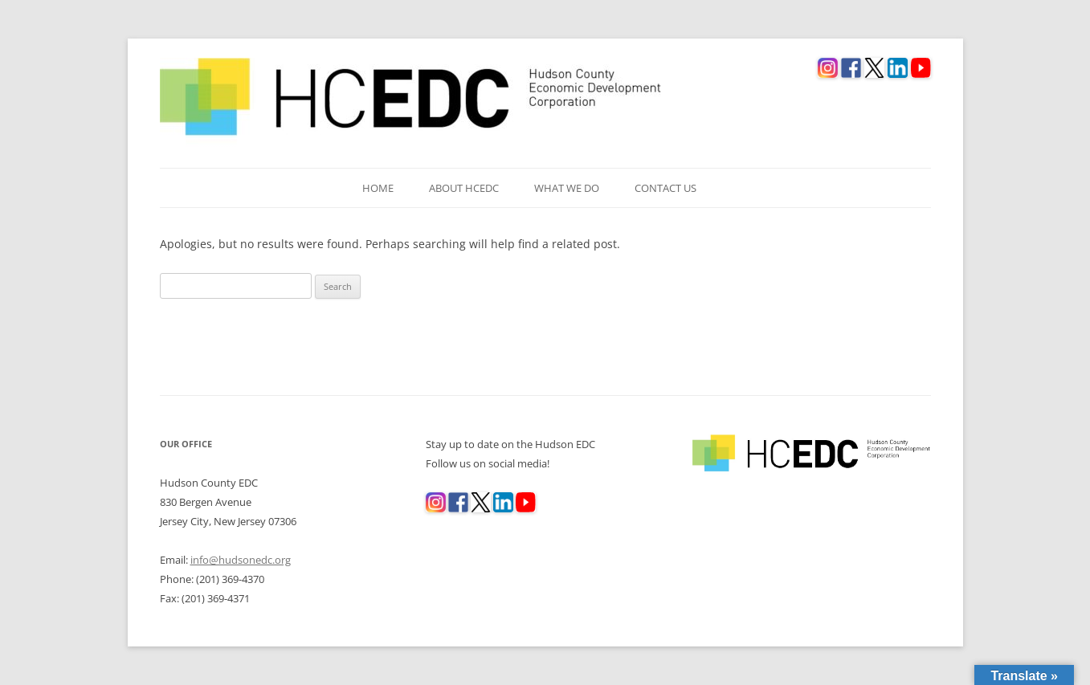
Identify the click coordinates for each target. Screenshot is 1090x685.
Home (378, 188)
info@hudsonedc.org (240, 559)
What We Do (566, 188)
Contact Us (665, 188)
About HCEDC (464, 188)
